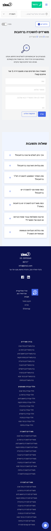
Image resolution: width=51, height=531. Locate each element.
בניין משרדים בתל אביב (26, 346)
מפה (9, 24)
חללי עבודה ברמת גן (26, 395)
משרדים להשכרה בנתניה (27, 462)
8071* (25, 262)
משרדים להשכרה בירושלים (26, 459)
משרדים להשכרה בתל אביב (26, 436)
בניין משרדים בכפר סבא (26, 376)
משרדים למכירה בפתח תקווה (26, 498)
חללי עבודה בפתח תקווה (26, 402)
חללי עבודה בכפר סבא (27, 421)
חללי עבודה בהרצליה (26, 406)
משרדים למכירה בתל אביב (26, 487)
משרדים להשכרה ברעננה (26, 455)
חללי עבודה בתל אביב (26, 391)
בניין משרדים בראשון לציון (27, 354)
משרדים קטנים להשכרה (26, 474)
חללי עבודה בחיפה (26, 425)
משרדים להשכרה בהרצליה (26, 451)
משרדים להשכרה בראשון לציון (26, 443)
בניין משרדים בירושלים (27, 369)
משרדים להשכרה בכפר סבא (26, 466)
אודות (27, 305)
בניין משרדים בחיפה (27, 380)
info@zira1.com (25, 266)
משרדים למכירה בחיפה (26, 521)
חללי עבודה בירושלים (26, 414)
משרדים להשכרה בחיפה (26, 470)
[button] (25, 155)
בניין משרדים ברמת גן (26, 350)
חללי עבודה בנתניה (26, 417)
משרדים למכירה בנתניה (26, 513)
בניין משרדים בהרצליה (27, 361)
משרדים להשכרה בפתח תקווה (26, 447)
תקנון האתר (26, 301)
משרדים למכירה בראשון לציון (26, 494)
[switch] (4, 24)
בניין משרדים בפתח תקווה (26, 357)
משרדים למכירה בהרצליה (26, 502)
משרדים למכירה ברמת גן (27, 490)
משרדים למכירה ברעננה (26, 506)
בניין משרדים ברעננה (26, 365)
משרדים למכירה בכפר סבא (26, 517)
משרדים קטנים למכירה (26, 525)
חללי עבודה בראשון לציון (26, 398)
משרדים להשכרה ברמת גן (26, 440)
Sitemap (26, 309)
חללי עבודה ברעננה (27, 410)
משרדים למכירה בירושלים (26, 509)
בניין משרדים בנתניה (26, 373)
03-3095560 (25, 258)
